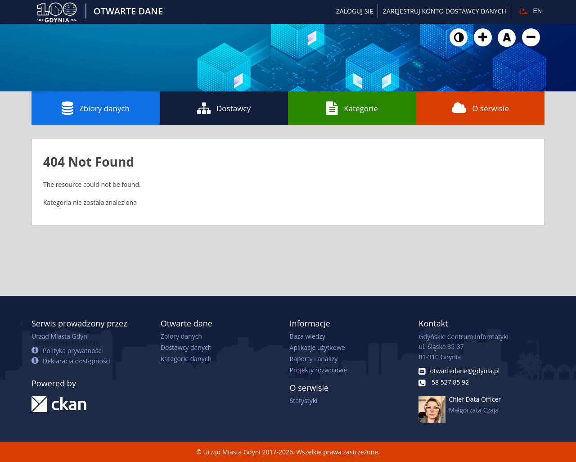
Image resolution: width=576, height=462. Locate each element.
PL (523, 10)
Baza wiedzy (307, 336)
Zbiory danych (96, 108)
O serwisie (480, 108)
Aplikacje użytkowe (317, 347)
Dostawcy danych (186, 347)
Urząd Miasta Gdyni (60, 336)
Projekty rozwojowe (318, 370)
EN (537, 10)
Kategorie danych (186, 358)
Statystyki (304, 400)
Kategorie (352, 108)
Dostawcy (224, 108)
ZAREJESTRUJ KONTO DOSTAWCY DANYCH (444, 11)
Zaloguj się (354, 11)
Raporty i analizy (314, 358)
